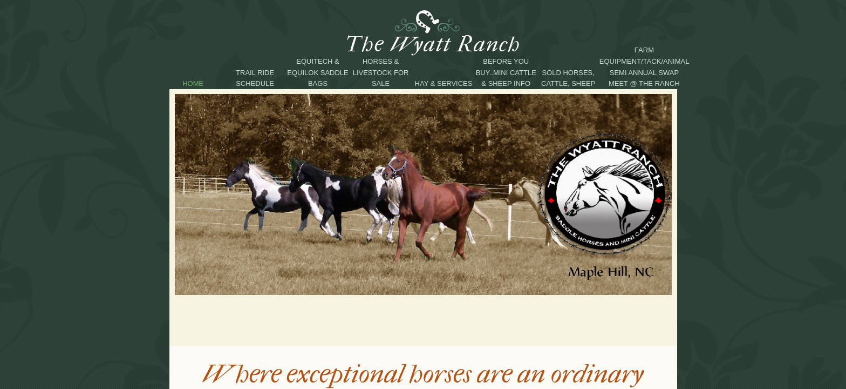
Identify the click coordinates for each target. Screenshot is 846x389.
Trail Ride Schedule (255, 78)
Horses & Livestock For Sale (381, 72)
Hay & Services (444, 83)
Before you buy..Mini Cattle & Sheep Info (506, 72)
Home (192, 83)
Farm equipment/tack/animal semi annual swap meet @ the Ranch (644, 67)
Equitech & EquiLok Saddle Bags (317, 72)
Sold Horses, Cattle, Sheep (568, 78)
